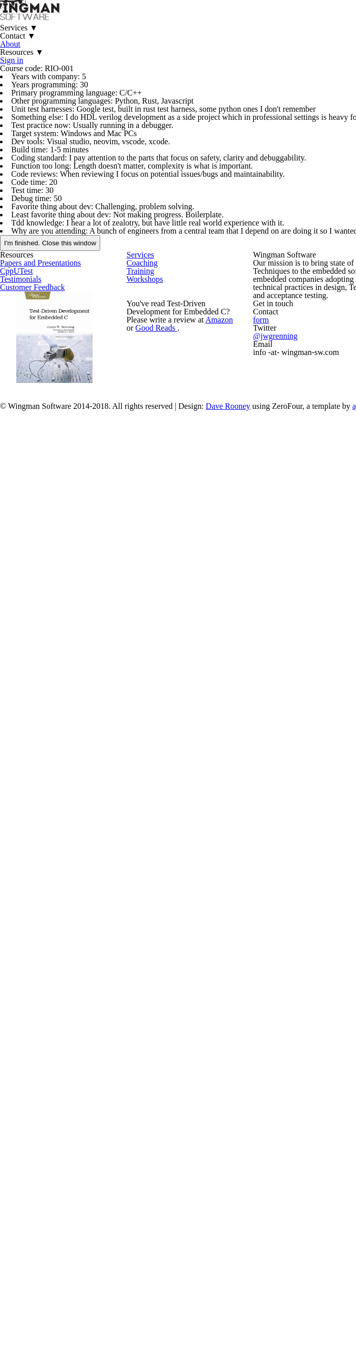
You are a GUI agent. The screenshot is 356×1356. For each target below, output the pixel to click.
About (247, 35)
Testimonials (39, 562)
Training (158, 545)
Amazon (220, 649)
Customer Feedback (51, 583)
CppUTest (35, 540)
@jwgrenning (319, 664)
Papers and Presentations (61, 519)
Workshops (164, 566)
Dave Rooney (262, 800)
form (305, 644)
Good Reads (158, 661)
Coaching (160, 524)
